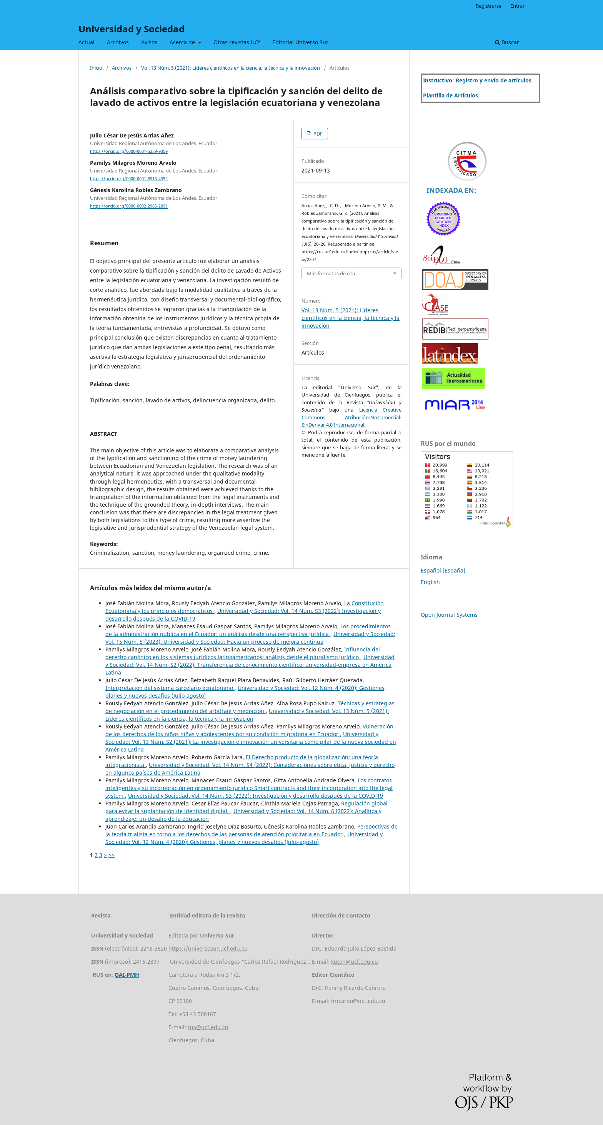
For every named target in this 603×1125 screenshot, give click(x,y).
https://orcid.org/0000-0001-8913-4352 (129, 178)
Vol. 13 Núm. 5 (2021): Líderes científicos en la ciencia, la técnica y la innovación (230, 67)
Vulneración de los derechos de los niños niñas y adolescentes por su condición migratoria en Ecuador (249, 730)
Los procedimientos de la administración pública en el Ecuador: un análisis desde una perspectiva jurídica (248, 630)
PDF (317, 133)
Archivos (118, 42)
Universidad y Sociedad (131, 28)
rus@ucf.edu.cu (208, 1027)
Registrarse (488, 5)
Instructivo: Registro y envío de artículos (477, 80)
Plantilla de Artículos (450, 95)
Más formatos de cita (331, 273)
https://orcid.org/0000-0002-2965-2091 (129, 206)
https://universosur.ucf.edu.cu (208, 948)
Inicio (96, 67)
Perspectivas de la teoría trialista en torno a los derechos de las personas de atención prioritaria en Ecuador (251, 830)
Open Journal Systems (449, 614)
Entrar (517, 5)
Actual (86, 42)
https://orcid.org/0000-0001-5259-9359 (129, 151)
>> (111, 855)
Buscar (507, 42)
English (430, 582)
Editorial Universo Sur (300, 42)
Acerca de (183, 42)
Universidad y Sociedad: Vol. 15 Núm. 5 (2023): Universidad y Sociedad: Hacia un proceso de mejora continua (250, 637)
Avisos (149, 42)
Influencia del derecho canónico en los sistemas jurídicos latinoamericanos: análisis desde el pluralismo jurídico (242, 653)
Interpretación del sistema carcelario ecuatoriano (170, 687)
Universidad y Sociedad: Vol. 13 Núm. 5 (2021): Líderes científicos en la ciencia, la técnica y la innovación (247, 714)
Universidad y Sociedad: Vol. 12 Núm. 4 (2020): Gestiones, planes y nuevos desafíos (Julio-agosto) (244, 837)
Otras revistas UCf (236, 42)
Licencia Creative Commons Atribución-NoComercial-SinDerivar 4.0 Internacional (351, 417)
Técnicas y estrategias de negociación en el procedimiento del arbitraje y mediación (250, 707)
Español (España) (443, 570)
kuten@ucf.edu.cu (354, 961)
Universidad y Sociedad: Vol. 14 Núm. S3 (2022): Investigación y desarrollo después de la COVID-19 (255, 795)
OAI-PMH (127, 974)
